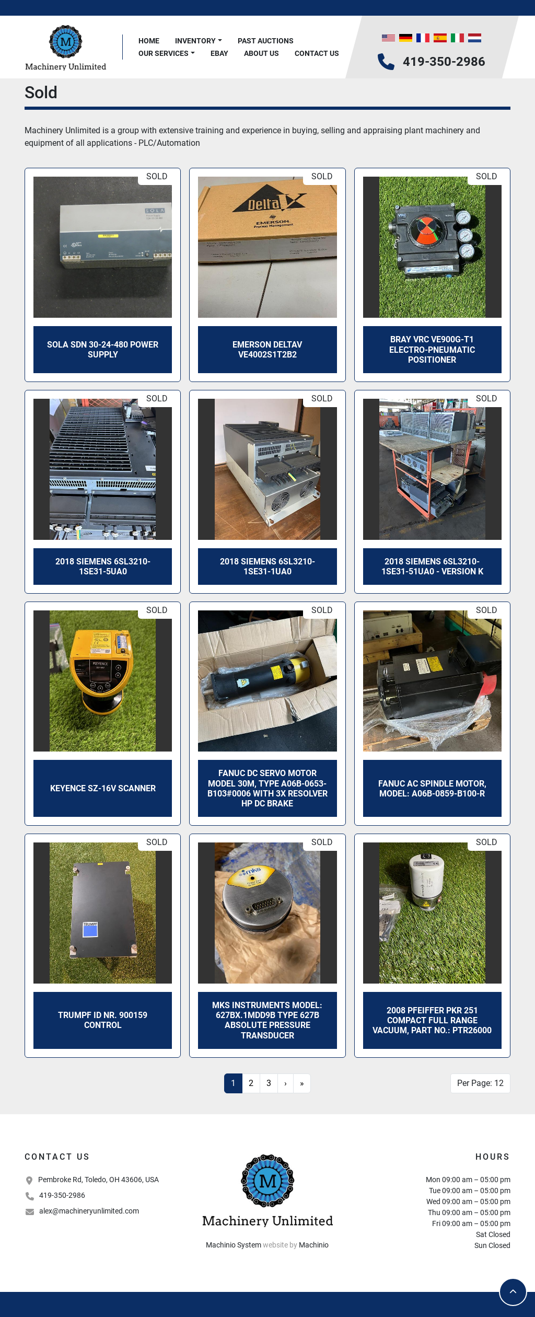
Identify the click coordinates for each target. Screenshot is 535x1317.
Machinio (314, 1245)
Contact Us (317, 53)
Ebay (219, 53)
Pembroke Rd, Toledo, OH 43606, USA (98, 1179)
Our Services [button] (163, 53)
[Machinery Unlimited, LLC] (267, 1189)
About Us (261, 53)
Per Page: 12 (480, 1083)
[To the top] (513, 1292)
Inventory (195, 41)
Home (148, 41)
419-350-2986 (444, 61)
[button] (198, 41)
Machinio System (233, 1245)
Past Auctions (266, 41)
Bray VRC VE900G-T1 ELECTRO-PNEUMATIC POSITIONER (432, 349)
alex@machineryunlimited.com (89, 1211)
